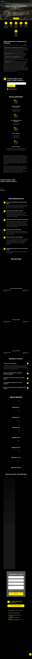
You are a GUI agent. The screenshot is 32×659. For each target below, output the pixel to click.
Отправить (11, 85)
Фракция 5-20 (16, 427)
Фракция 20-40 (16, 437)
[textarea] (16, 587)
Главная (10, 4)
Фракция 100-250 (16, 467)
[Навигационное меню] (30, 1)
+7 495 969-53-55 (12, 89)
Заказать (16, 18)
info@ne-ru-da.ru (13, 602)
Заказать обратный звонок (15, 605)
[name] (16, 577)
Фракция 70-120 (16, 457)
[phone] (16, 580)
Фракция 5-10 (16, 417)
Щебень (13, 4)
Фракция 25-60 (16, 447)
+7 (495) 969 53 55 (16, 601)
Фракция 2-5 (16, 407)
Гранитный (17, 4)
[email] (16, 584)
